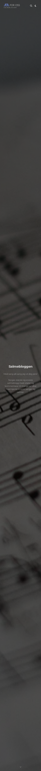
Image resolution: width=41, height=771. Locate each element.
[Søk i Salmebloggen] (31, 6)
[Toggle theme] (36, 6)
